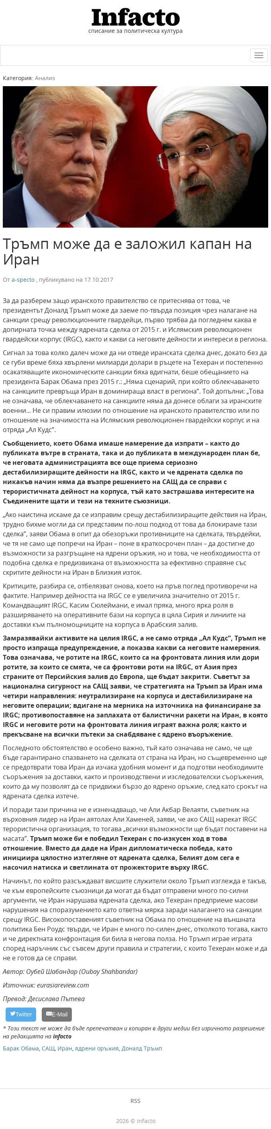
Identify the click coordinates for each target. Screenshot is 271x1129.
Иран (64, 1048)
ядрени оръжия (97, 1048)
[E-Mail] (57, 1015)
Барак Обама (21, 1048)
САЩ (48, 1048)
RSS (135, 1101)
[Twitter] (21, 1015)
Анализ (45, 78)
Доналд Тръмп (142, 1048)
